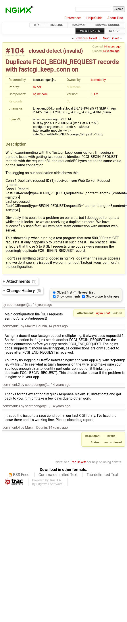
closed (37, 50)
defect (54, 50)
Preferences (72, 18)
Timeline (56, 25)
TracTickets (78, 462)
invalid (73, 50)
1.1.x (94, 94)
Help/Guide (94, 18)
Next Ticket (111, 38)
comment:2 (11, 385)
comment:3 (11, 406)
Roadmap (79, 25)
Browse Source (107, 25)
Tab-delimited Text (102, 474)
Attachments (21, 281)
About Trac (115, 18)
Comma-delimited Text (58, 474)
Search (115, 31)
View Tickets (90, 31)
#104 (15, 50)
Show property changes (102, 296)
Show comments (69, 296)
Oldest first (64, 292)
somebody (98, 80)
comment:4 (11, 427)
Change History (23, 290)
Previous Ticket (86, 38)
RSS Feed (21, 474)
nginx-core (40, 94)
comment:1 (11, 326)
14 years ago (112, 46)
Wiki (37, 25)
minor (37, 87)
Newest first (86, 292)
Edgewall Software (49, 484)
